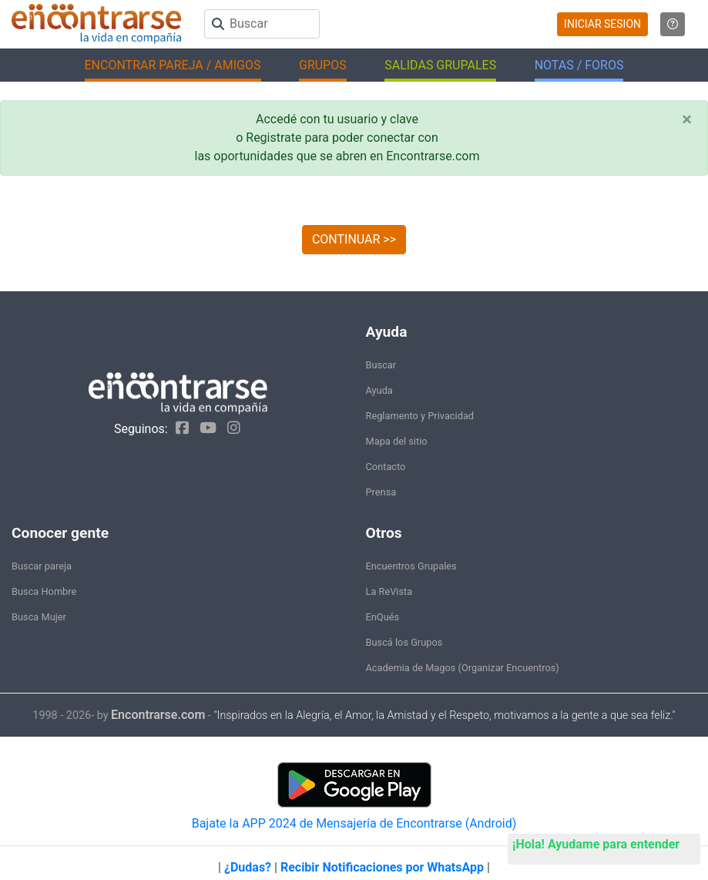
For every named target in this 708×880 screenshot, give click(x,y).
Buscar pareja (42, 566)
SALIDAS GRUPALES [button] (440, 65)
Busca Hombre (44, 591)
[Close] (686, 119)
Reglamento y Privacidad (420, 416)
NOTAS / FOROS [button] (579, 65)
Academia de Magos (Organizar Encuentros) (462, 667)
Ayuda (379, 390)
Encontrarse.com (158, 714)
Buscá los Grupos (404, 642)
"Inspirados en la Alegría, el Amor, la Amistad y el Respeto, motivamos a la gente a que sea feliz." (444, 715)
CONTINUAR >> (354, 239)
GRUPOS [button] (323, 65)
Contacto (386, 466)
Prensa (381, 492)
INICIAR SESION (602, 24)
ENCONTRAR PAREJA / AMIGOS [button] (173, 65)
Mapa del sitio (397, 441)
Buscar (381, 365)
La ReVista (389, 591)
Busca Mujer (39, 617)
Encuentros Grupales (411, 566)
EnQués (383, 617)
